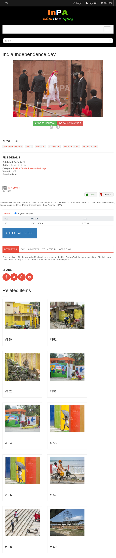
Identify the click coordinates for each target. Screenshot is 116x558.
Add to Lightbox (45, 123)
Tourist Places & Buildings (33, 168)
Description (10, 249)
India (29, 146)
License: (6, 213)
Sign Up (91, 3)
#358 (8, 547)
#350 (8, 339)
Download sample (70, 123)
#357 (53, 495)
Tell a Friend (49, 249)
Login (77, 3)
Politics (16, 168)
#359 (53, 547)
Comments (33, 249)
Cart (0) (106, 3)
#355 (53, 443)
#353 (53, 391)
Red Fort (40, 146)
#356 (8, 495)
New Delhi (54, 146)
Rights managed (25, 213)
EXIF (22, 249)
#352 (8, 391)
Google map (65, 249)
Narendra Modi (71, 146)
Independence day (13, 146)
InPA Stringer (14, 188)
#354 (8, 443)
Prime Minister (90, 146)
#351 (53, 339)
